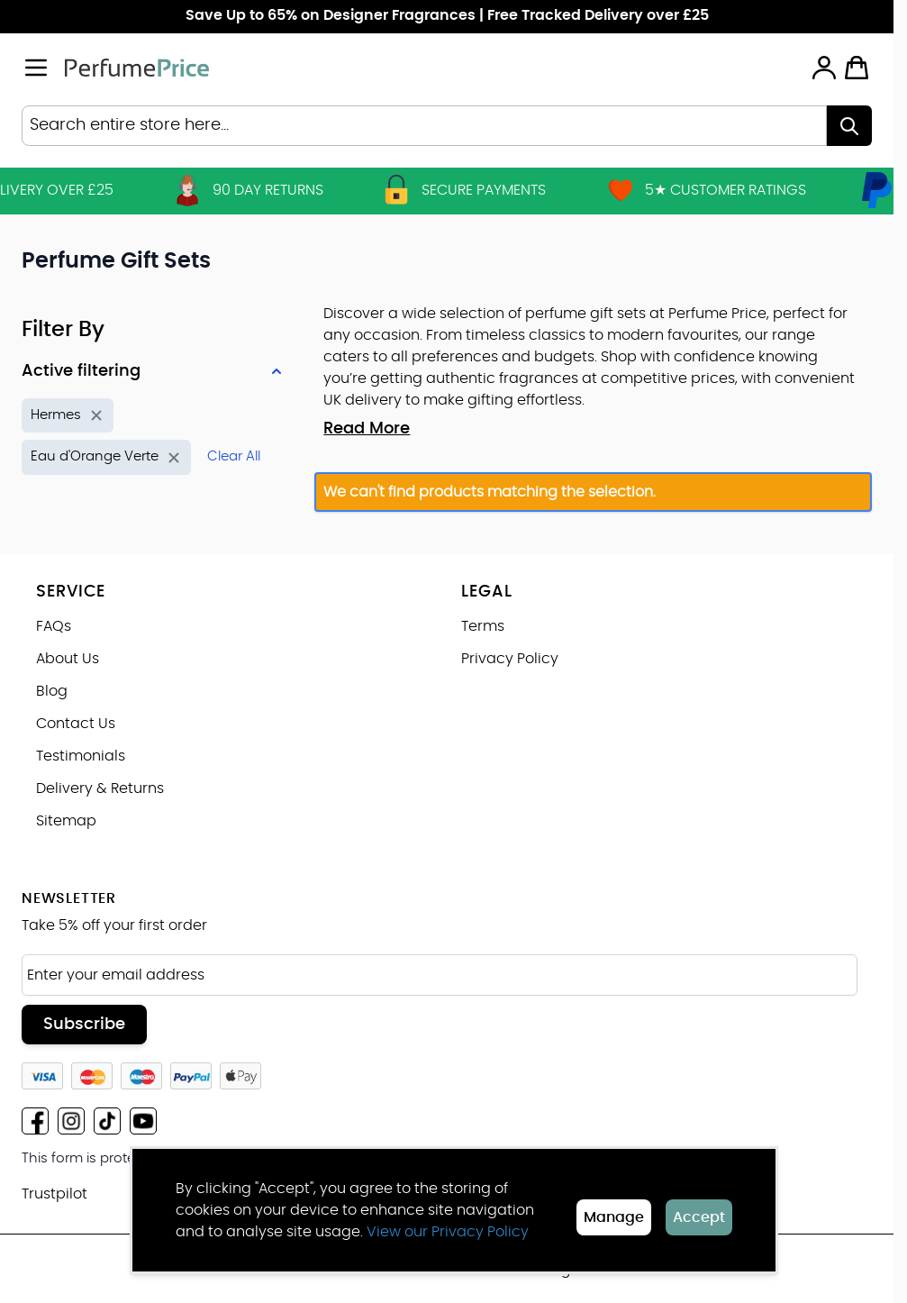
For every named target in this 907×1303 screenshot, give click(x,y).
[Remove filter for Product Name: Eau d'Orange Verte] (106, 457)
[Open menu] (36, 67)
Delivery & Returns (100, 788)
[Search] (849, 125)
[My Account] (824, 67)
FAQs (53, 626)
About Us (67, 659)
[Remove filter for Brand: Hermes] (67, 415)
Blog (52, 691)
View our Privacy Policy (448, 1232)
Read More (366, 429)
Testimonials (80, 756)
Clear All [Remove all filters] (233, 456)
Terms (482, 626)
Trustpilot (54, 1194)
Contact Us (75, 723)
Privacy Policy (509, 659)
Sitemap (66, 821)
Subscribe (84, 1024)
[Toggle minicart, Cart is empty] (856, 67)
